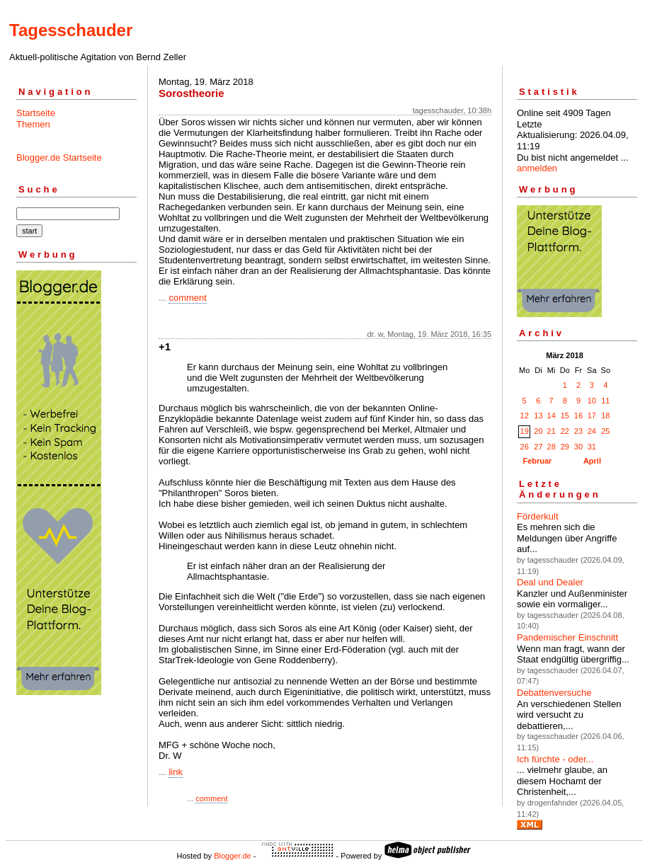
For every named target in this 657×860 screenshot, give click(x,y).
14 (551, 415)
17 (592, 415)
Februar (537, 461)
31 (592, 446)
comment (187, 297)
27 (538, 446)
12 (524, 415)
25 (605, 431)
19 (524, 431)
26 (524, 446)
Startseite (35, 113)
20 (538, 431)
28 (551, 446)
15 (565, 415)
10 (592, 400)
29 (565, 446)
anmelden (537, 168)
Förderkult (538, 516)
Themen (33, 124)
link (175, 772)
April (592, 461)
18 (605, 415)
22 (565, 431)
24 (592, 431)
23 (578, 431)
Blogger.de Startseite (59, 157)
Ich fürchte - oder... (555, 759)
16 (578, 415)
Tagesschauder (70, 30)
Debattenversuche (554, 692)
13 (538, 415)
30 (578, 446)
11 (605, 400)
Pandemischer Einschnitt (567, 637)
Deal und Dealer (550, 582)
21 (551, 431)
